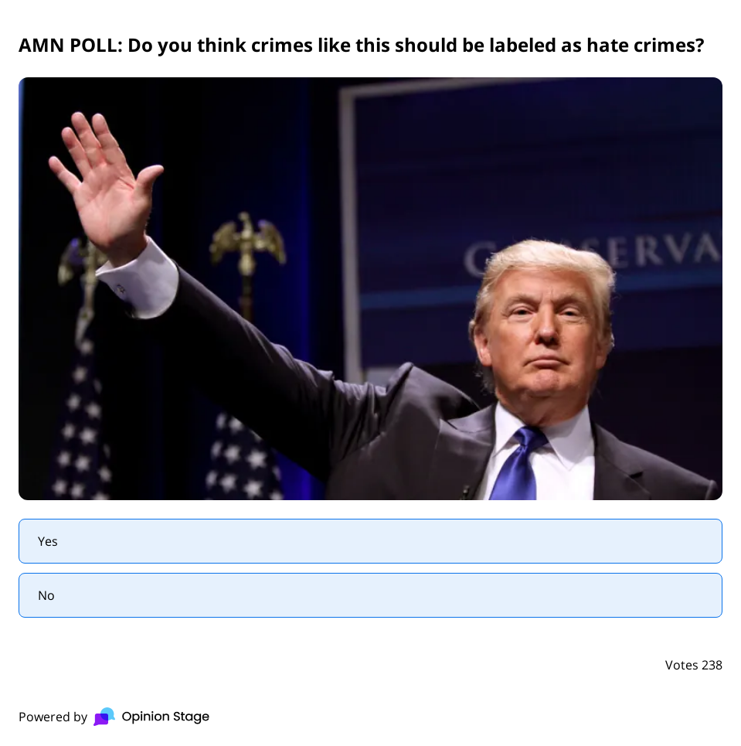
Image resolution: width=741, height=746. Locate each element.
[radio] (370, 541)
